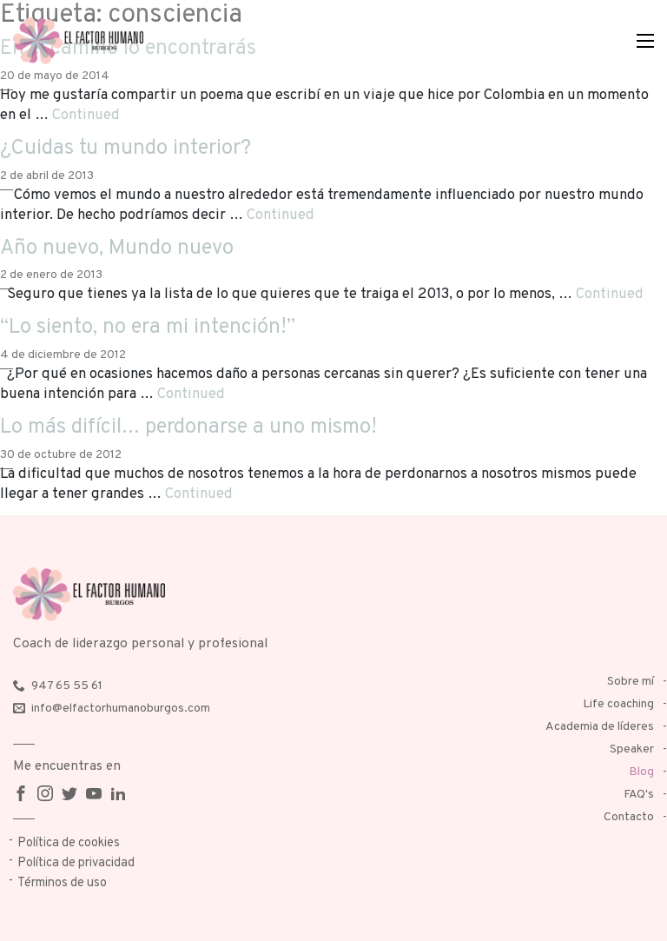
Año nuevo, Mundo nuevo (117, 248)
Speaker (632, 749)
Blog (641, 772)
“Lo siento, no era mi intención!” (147, 328)
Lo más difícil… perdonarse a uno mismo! (188, 427)
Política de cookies (68, 843)
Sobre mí (630, 681)
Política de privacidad (76, 863)
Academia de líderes (599, 726)
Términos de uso (62, 883)
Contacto (629, 817)
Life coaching (618, 704)
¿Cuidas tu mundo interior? (125, 149)
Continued (86, 115)
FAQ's (639, 794)
